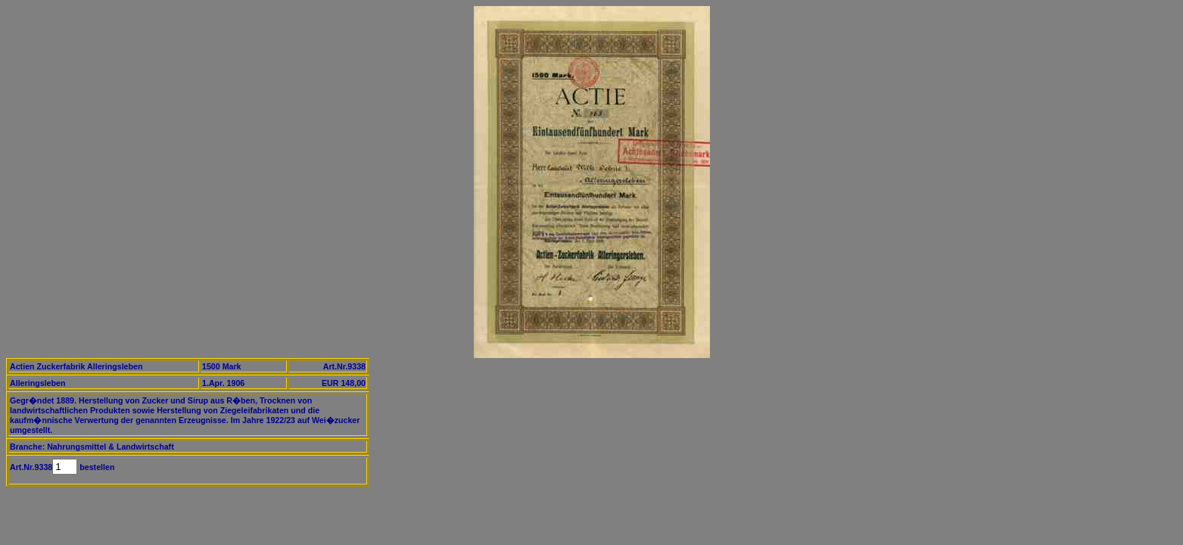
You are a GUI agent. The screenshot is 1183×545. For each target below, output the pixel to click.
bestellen (95, 467)
